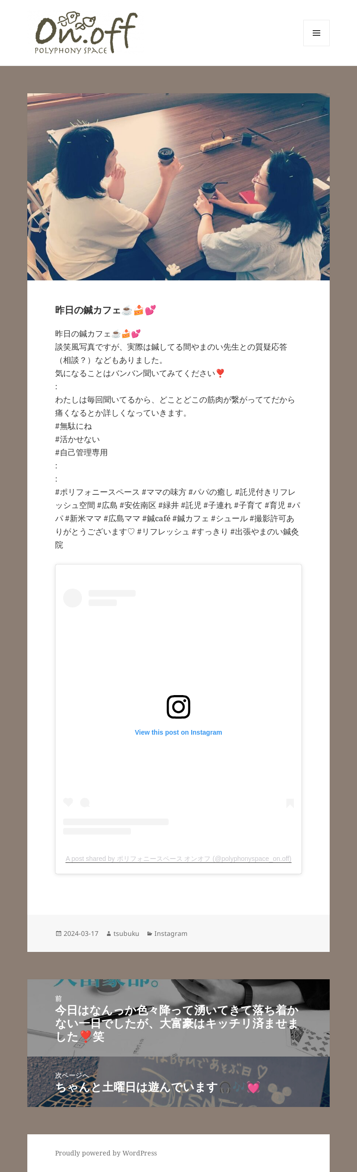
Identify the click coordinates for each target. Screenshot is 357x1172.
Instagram (170, 933)
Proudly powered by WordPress (106, 1152)
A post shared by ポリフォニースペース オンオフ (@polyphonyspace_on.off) (178, 858)
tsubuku (126, 933)
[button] (85, 33)
